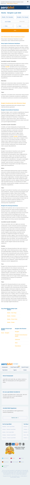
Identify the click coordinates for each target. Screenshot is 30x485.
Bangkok (17, 331)
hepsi (20, 26)
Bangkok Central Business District (21, 335)
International (5, 458)
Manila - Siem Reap (11, 312)
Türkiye (13, 458)
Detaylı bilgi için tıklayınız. (12, 3)
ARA (15, 30)
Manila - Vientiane (11, 316)
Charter (25, 370)
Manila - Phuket (10, 322)
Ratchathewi (18, 346)
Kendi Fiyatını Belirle (15, 367)
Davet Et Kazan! (25, 367)
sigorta (14, 370)
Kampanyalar (5, 367)
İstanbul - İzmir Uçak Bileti (8, 426)
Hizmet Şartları (13, 477)
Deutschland (5, 462)
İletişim (18, 477)
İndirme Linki (15, 417)
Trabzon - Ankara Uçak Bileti (9, 437)
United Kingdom (14, 462)
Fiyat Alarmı (5, 370)
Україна (21, 462)
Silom (16, 342)
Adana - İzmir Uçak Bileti (8, 432)
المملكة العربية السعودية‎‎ (5, 466)
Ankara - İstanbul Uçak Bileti (8, 429)
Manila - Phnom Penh (12, 319)
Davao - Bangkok (5, 332)
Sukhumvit (17, 339)
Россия (21, 458)
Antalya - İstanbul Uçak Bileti (9, 435)
